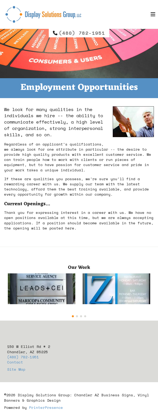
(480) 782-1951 (82, 33)
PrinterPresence (46, 407)
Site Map (16, 369)
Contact (15, 362)
